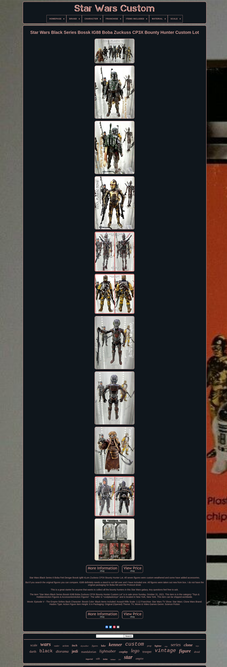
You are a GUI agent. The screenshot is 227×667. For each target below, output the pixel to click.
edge (166, 646)
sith (98, 658)
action (66, 645)
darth (32, 651)
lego (135, 650)
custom (134, 644)
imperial (89, 659)
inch (74, 645)
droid (197, 651)
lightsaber (107, 651)
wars (45, 644)
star (128, 657)
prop (149, 646)
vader (56, 646)
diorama (62, 651)
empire (139, 658)
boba (105, 659)
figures (95, 646)
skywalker (85, 646)
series (176, 644)
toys (197, 646)
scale (33, 645)
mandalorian (88, 651)
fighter (158, 646)
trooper (147, 651)
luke (103, 645)
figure (185, 650)
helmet (113, 659)
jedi (75, 651)
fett (120, 659)
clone (188, 645)
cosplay (123, 651)
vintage (165, 651)
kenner (115, 644)
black (46, 651)
